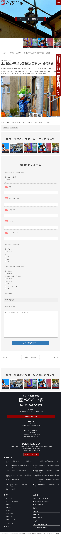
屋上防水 (8, 515)
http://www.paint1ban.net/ (31, 441)
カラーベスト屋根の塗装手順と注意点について (46, 466)
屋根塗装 (8, 512)
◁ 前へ (5, 362)
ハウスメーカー (10, 528)
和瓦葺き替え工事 (10, 494)
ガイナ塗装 (9, 503)
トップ (3, 53)
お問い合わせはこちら (31, 421)
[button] (2, 43)
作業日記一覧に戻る (30, 362)
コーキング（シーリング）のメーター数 (16, 475)
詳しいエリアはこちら (31, 459)
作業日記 (6, 127)
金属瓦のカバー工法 (11, 524)
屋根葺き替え (9, 521)
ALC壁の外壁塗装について (12, 484)
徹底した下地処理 (39, 509)
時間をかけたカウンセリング (42, 506)
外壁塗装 (8, 509)
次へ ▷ (56, 362)
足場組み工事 (14, 127)
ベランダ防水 (9, 518)
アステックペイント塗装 (12, 506)
